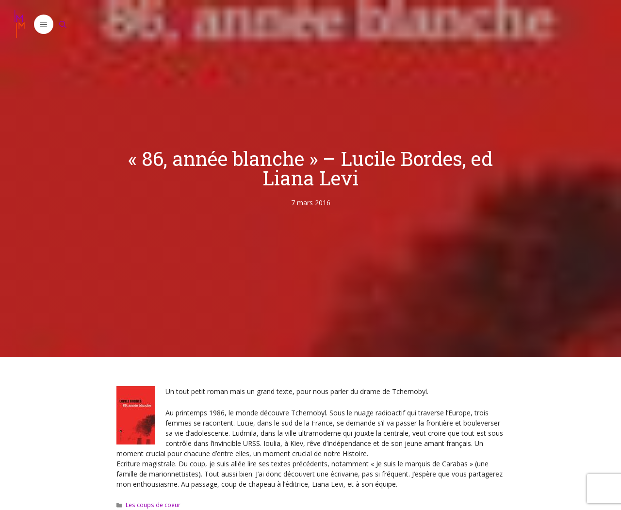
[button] (43, 24)
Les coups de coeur (153, 505)
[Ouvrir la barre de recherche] (63, 24)
